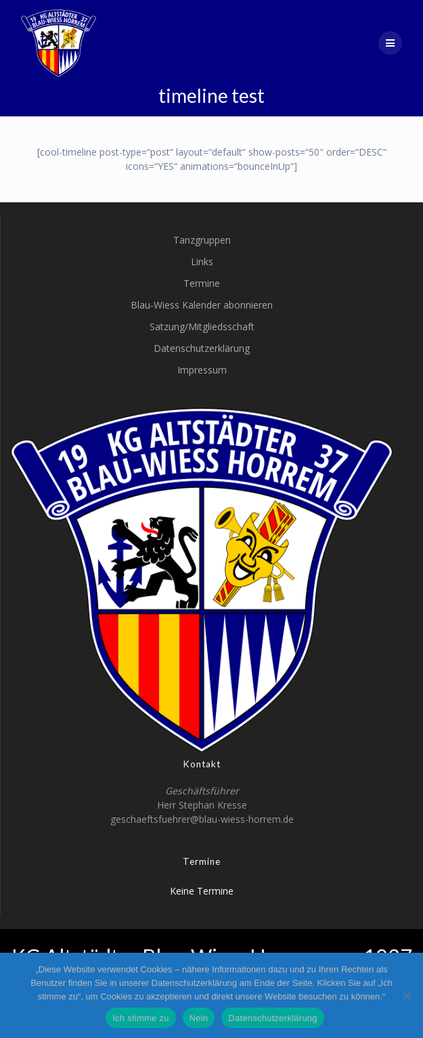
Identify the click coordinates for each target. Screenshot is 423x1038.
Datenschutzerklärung (202, 348)
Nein (199, 1018)
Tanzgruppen (202, 239)
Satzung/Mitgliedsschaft (202, 326)
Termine (201, 283)
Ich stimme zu (140, 1018)
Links (202, 261)
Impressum (202, 369)
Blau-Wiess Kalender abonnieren (202, 304)
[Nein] (406, 995)
